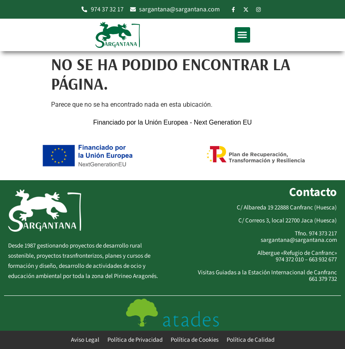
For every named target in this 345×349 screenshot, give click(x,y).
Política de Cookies (195, 340)
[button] (242, 35)
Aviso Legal (85, 340)
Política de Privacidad (135, 340)
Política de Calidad (250, 340)
